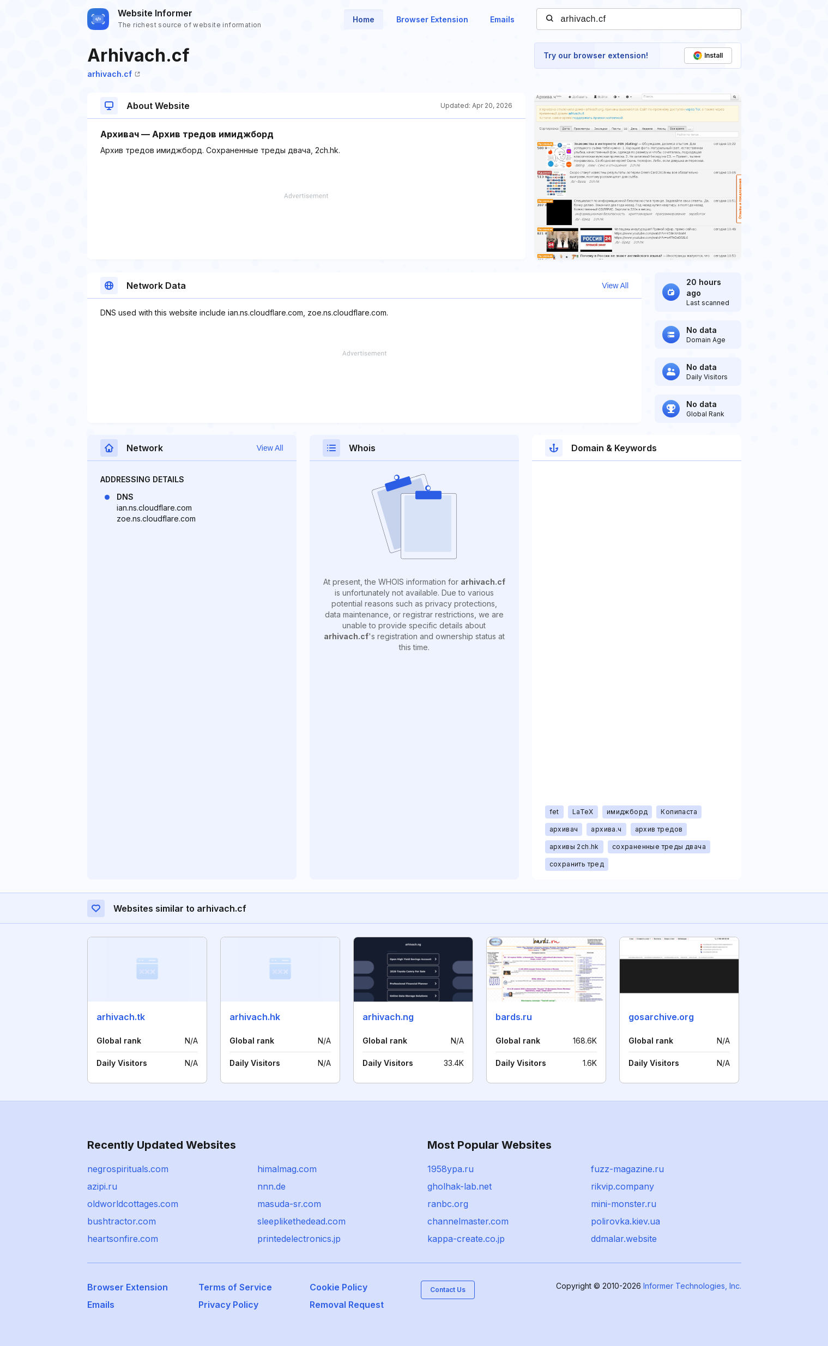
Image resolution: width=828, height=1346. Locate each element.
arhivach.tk (120, 1016)
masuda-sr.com (289, 1203)
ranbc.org (447, 1203)
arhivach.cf (113, 73)
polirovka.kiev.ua (625, 1221)
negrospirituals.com (127, 1168)
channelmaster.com (468, 1221)
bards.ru (513, 1016)
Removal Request (347, 1304)
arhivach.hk (254, 1016)
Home (363, 19)
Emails (502, 19)
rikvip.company (622, 1186)
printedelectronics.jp (299, 1238)
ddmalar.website (624, 1238)
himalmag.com (287, 1168)
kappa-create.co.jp (466, 1238)
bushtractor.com (121, 1221)
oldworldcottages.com (132, 1203)
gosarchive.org (661, 1016)
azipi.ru (102, 1186)
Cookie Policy (338, 1287)
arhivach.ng (388, 1016)
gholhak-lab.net (459, 1186)
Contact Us (448, 1290)
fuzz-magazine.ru (627, 1168)
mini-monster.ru (623, 1203)
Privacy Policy (228, 1304)
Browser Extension (432, 19)
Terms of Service (235, 1287)
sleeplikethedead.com (301, 1221)
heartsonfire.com (122, 1238)
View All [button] (615, 285)
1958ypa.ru (450, 1168)
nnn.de (271, 1186)
